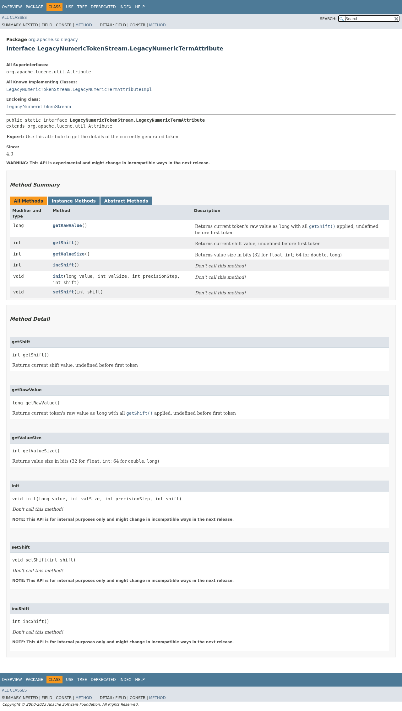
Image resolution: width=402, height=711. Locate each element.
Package (34, 7)
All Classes (14, 17)
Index (126, 7)
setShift (63, 291)
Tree (82, 7)
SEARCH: (328, 19)
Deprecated (103, 7)
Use (69, 7)
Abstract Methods (126, 200)
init (58, 276)
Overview (12, 7)
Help (140, 7)
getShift (63, 242)
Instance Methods (73, 200)
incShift (63, 264)
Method (83, 25)
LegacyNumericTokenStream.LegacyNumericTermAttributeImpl (79, 89)
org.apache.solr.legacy (53, 39)
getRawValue (67, 225)
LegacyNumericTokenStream (38, 106)
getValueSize (68, 253)
